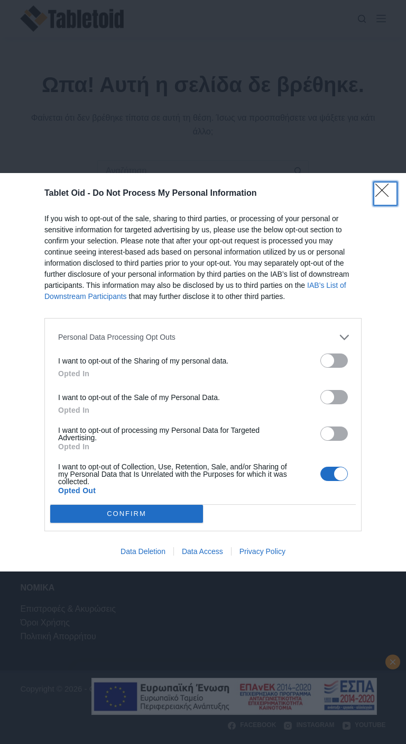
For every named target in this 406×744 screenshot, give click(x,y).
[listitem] (203, 337)
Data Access (202, 551)
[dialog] (203, 372)
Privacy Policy (262, 551)
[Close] (385, 194)
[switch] (334, 360)
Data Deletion (143, 551)
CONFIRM (126, 514)
